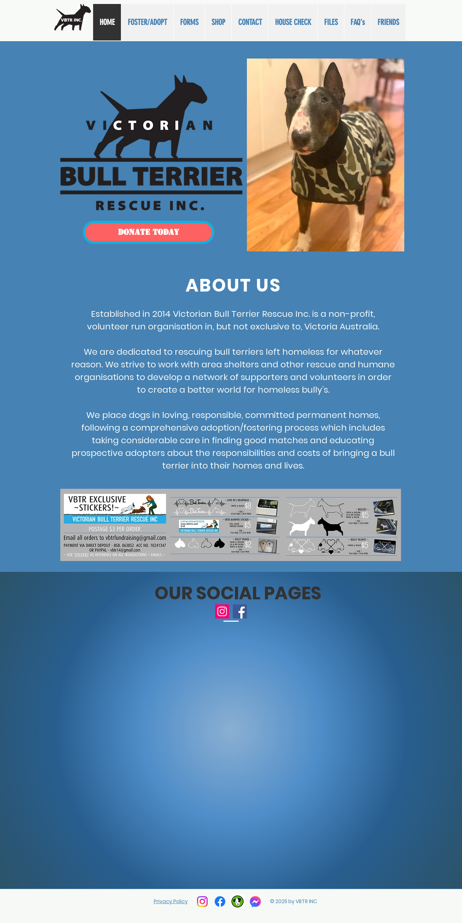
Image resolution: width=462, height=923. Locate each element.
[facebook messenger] (255, 901)
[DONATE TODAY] (148, 232)
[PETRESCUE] (238, 901)
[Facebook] (240, 611)
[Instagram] (222, 611)
